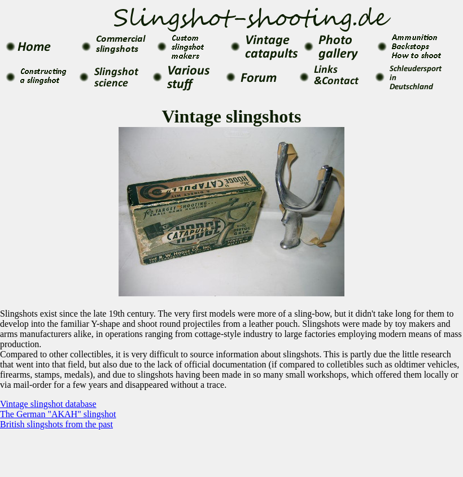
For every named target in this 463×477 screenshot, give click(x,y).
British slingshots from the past (56, 424)
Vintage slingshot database (48, 404)
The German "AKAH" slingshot (58, 414)
